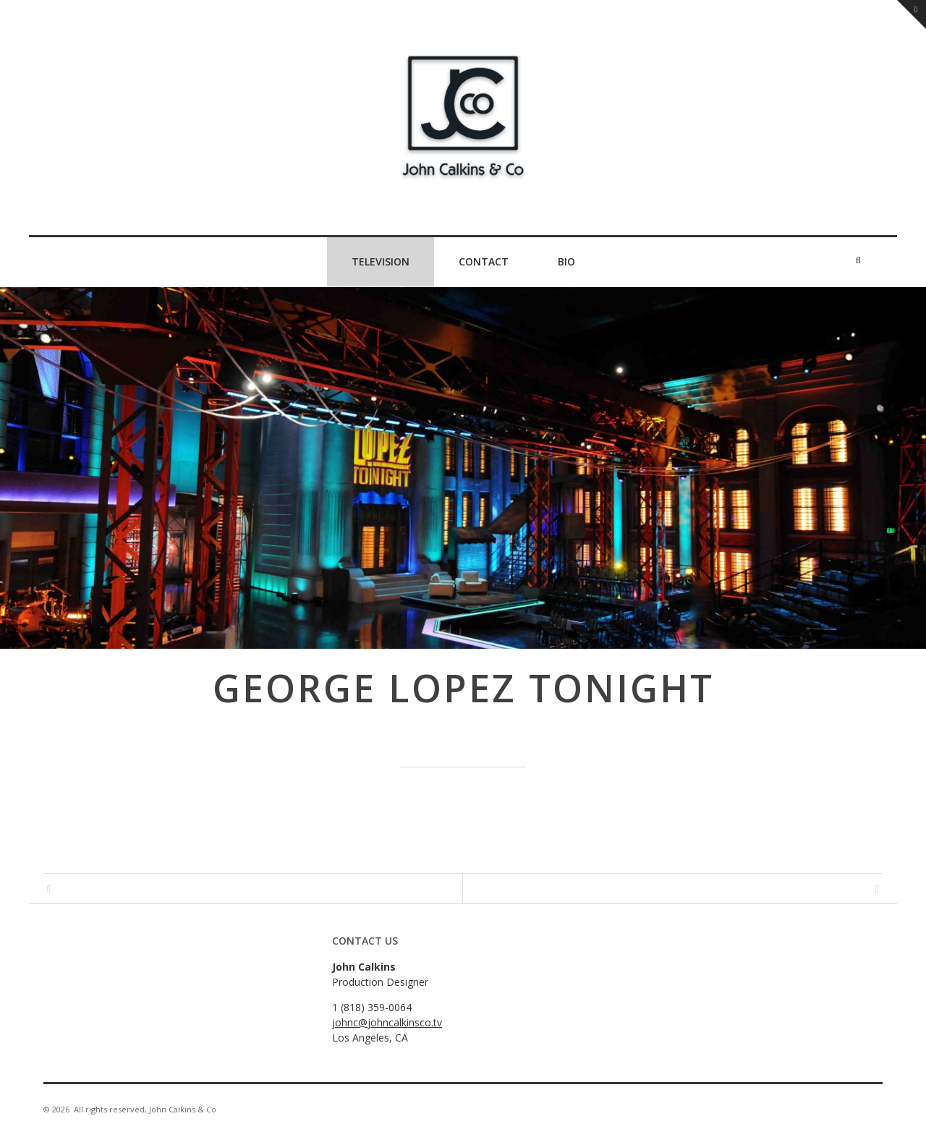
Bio (566, 261)
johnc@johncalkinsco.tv (387, 1022)
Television (380, 261)
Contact (484, 261)
